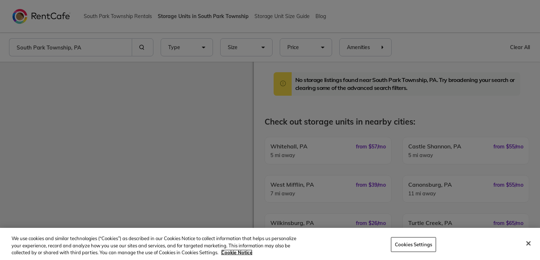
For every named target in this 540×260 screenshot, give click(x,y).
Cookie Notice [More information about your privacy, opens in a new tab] (236, 252)
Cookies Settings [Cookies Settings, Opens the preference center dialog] (413, 244)
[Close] (528, 243)
